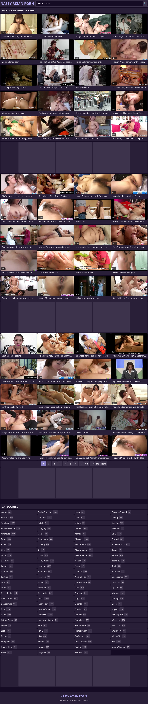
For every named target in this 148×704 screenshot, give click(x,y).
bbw (5, 550)
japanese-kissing (48, 620)
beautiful (7, 561)
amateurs (8, 534)
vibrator (118, 593)
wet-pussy (119, 631)
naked (80, 561)
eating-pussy (9, 620)
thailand (118, 571)
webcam (118, 620)
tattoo (117, 555)
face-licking (9, 647)
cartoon (7, 571)
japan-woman (47, 609)
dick (6, 609)
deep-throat (9, 598)
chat (5, 582)
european (8, 641)
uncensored (120, 577)
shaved (118, 539)
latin (80, 517)
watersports (120, 614)
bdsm (6, 555)
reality (81, 647)
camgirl (7, 566)
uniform (118, 582)
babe (6, 539)
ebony (6, 625)
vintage (118, 598)
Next (103, 464)
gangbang (45, 539)
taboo (117, 550)
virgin (117, 604)
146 (86, 464)
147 (92, 464)
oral (79, 588)
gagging (44, 528)
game (43, 534)
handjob (44, 566)
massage (82, 539)
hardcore (45, 571)
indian (43, 582)
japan (44, 598)
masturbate (83, 544)
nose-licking (83, 582)
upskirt (117, 588)
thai (116, 566)
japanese (45, 614)
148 (97, 464)
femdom (45, 517)
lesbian (81, 528)
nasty (80, 566)
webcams (118, 625)
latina (80, 523)
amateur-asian (10, 528)
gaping (43, 544)
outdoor (81, 609)
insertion (44, 588)
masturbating (84, 550)
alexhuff (7, 517)
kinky (43, 631)
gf (41, 550)
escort (6, 636)
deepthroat (9, 604)
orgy (80, 598)
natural (81, 571)
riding (117, 517)
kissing (43, 641)
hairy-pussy (46, 561)
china (6, 588)
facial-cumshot (48, 512)
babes (6, 544)
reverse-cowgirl (121, 512)
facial (6, 652)
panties (80, 614)
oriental (81, 604)
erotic (6, 631)
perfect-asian (83, 631)
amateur (8, 523)
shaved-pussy (121, 544)
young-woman (121, 647)
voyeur (118, 609)
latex (80, 512)
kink (42, 625)
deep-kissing (9, 593)
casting (7, 577)
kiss (42, 636)
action (6, 512)
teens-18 (118, 561)
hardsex (44, 577)
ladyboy (44, 652)
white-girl (119, 636)
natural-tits (83, 577)
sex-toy (118, 523)
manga (80, 534)
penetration (82, 625)
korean (43, 647)
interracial (45, 593)
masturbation (84, 555)
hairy (43, 555)
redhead (81, 652)
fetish (43, 523)
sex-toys (118, 528)
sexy (117, 534)
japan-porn (46, 604)
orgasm (81, 593)
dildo (6, 614)
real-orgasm (83, 641)
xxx (116, 641)
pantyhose (82, 620)
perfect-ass (82, 636)
